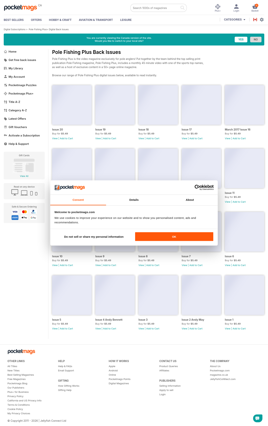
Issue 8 (143, 256)
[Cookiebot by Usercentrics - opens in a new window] (197, 187)
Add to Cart (66, 138)
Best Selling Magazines (20, 374)
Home (10, 51)
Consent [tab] (78, 199)
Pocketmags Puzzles (20, 85)
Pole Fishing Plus (38, 29)
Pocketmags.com (220, 370)
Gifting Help (64, 390)
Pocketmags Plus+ (19, 93)
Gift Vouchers (15, 127)
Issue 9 (99, 256)
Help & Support (16, 144)
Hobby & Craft (60, 20)
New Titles (13, 370)
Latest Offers (15, 118)
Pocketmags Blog (17, 383)
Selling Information (170, 385)
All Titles (12, 366)
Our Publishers (15, 387)
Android (113, 370)
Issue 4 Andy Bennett (108, 319)
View (55, 138)
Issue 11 (229, 192)
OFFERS (36, 20)
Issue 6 (229, 256)
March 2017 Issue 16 (238, 129)
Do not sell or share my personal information (94, 236)
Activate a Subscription (22, 135)
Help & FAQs (65, 366)
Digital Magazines (119, 383)
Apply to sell (166, 390)
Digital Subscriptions (14, 29)
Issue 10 (57, 256)
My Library (13, 68)
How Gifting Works (68, 385)
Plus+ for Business (18, 391)
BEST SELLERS (14, 20)
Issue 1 (229, 319)
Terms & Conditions (18, 404)
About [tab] (190, 199)
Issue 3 (143, 319)
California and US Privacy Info (24, 400)
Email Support (66, 370)
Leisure (126, 20)
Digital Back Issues (59, 29)
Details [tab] (134, 199)
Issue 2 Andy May (193, 319)
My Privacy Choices (18, 413)
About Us (215, 366)
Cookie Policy (15, 409)
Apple (112, 366)
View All (24, 176)
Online (112, 374)
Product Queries (168, 366)
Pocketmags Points (119, 379)
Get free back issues (20, 60)
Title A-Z (12, 102)
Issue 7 (186, 256)
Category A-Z (15, 110)
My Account (14, 76)
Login (162, 394)
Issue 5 (56, 319)
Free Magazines (16, 379)
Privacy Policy (15, 396)
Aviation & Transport (96, 20)
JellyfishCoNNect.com (223, 379)
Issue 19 (100, 129)
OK (174, 236)
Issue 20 (57, 129)
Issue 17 (187, 129)
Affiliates (164, 370)
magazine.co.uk (219, 374)
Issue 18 (143, 129)
